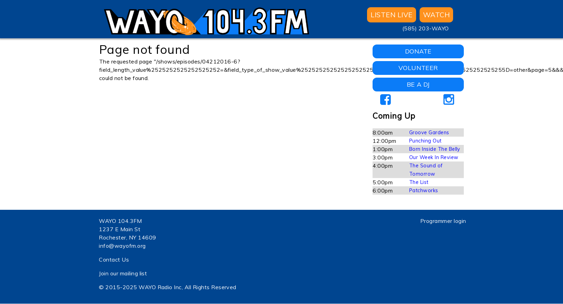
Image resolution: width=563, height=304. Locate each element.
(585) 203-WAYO (425, 28)
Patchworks (423, 190)
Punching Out (425, 141)
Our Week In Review (434, 157)
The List (419, 182)
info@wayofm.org (122, 245)
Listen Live (391, 14)
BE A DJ (418, 84)
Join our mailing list (123, 273)
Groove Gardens (429, 132)
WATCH (436, 14)
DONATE (418, 51)
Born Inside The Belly (434, 149)
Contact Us (114, 259)
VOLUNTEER (418, 68)
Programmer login (443, 220)
